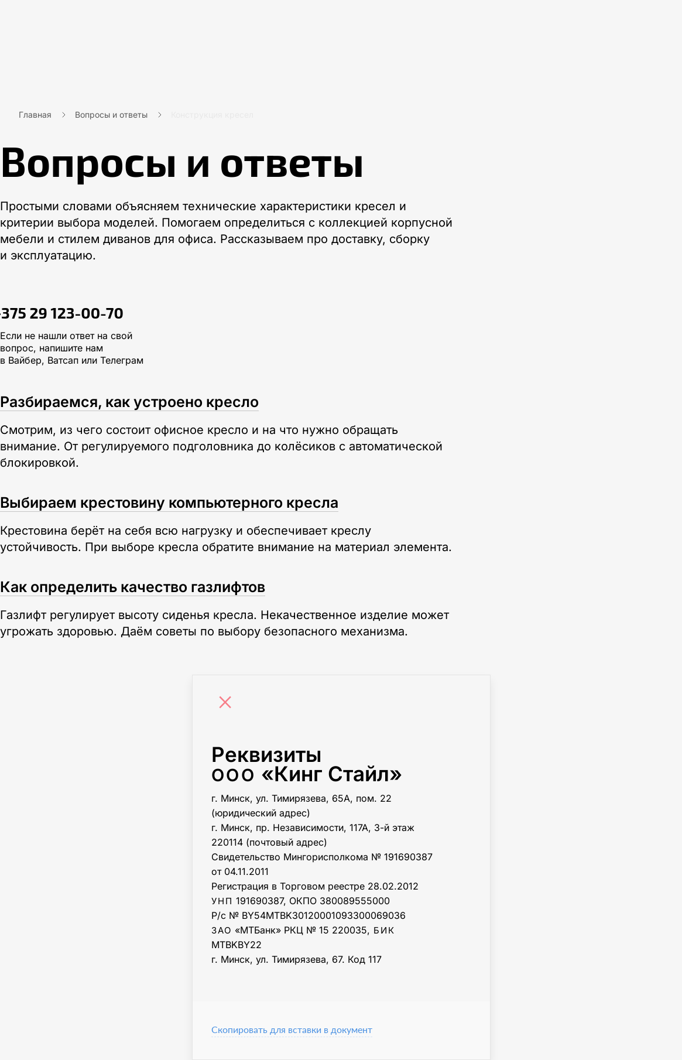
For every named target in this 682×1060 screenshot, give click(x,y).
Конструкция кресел (212, 114)
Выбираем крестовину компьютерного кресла (169, 502)
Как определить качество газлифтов (132, 587)
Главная (35, 114)
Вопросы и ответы (111, 114)
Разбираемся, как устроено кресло (129, 402)
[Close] (228, 703)
